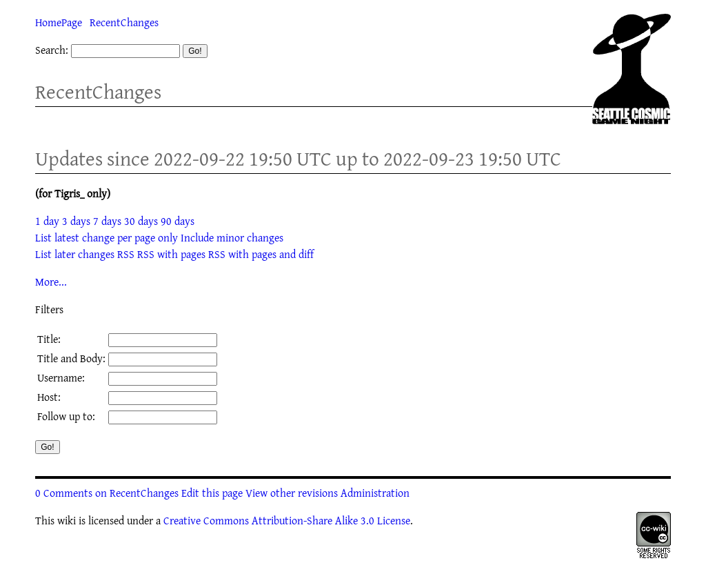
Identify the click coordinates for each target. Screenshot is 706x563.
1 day (47, 221)
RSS (125, 254)
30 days (141, 221)
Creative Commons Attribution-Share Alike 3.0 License (286, 520)
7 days (107, 221)
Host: (49, 396)
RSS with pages (171, 254)
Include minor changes (232, 237)
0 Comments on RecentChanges (107, 492)
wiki (66, 520)
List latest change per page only (106, 237)
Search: (51, 49)
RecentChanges (124, 22)
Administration (375, 492)
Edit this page (212, 492)
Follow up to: (66, 416)
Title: (49, 338)
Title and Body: (71, 358)
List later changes (74, 254)
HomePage (58, 22)
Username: (61, 377)
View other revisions (291, 492)
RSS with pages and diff (261, 254)
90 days (177, 221)
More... (51, 281)
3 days (76, 221)
